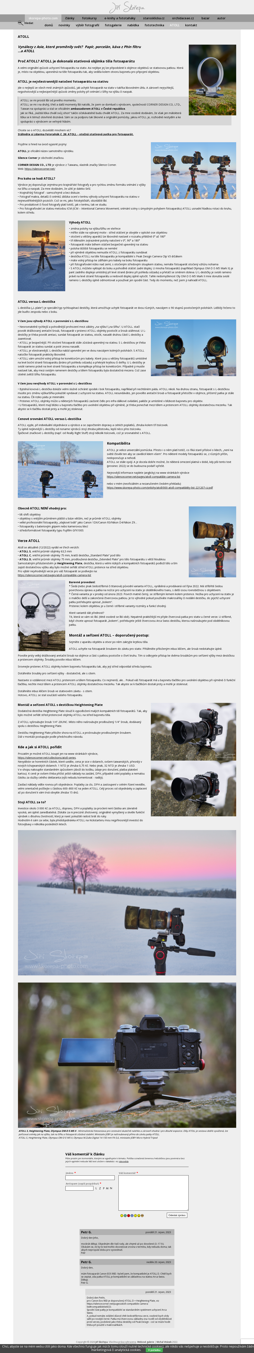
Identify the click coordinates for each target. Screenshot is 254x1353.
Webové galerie (145, 1342)
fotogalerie (113, 25)
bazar (205, 18)
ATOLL (175, 25)
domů (49, 25)
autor (221, 18)
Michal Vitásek (164, 1342)
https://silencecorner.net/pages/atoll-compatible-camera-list (143, 476)
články (69, 18)
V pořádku (154, 1350)
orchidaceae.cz (183, 18)
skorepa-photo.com (43, 18)
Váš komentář (127, 1173)
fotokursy (89, 18)
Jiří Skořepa (102, 1342)
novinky (64, 25)
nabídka (133, 25)
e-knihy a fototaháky (120, 18)
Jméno (69, 1173)
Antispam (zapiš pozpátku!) (82, 1183)
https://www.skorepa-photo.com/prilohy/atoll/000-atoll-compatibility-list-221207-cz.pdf (160, 487)
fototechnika (154, 25)
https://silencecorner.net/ (40, 169)
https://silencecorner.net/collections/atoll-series (47, 757)
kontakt (191, 25)
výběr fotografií (87, 25)
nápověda (124, 1161)
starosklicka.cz (154, 18)
